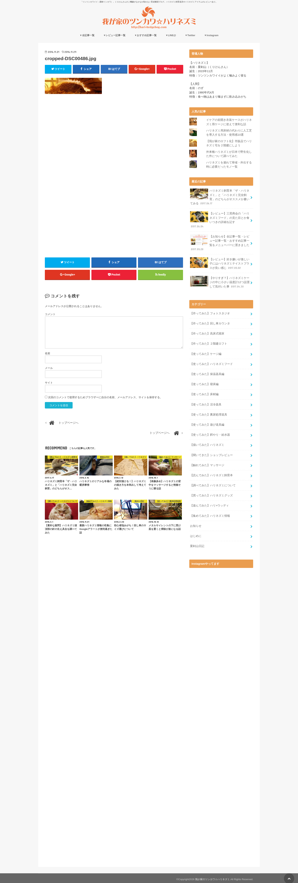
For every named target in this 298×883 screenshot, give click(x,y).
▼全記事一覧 (87, 35)
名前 (47, 353)
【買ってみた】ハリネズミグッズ (211, 493)
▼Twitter (190, 35)
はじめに (195, 533)
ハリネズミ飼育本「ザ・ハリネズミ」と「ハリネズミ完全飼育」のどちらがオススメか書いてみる (219, 196)
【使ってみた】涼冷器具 (205, 402)
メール (49, 368)
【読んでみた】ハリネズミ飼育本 (211, 473)
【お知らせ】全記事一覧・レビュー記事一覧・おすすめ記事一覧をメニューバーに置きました (219, 242)
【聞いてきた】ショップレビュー (211, 453)
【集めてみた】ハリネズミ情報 (210, 513)
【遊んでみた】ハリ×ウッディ (209, 503)
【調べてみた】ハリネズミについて (213, 483)
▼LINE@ (171, 35)
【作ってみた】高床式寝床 (207, 332)
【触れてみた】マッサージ (207, 463)
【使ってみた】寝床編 (204, 382)
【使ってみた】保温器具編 (207, 372)
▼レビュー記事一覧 (114, 35)
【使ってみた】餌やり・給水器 (210, 433)
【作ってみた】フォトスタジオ (210, 312)
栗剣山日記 (197, 543)
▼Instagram (211, 35)
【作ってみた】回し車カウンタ (210, 322)
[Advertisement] (114, 131)
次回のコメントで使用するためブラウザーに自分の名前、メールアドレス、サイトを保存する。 (105, 397)
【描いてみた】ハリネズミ (207, 443)
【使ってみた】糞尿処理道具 (208, 413)
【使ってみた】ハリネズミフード (211, 362)
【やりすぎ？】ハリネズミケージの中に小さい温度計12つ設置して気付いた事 (220, 281)
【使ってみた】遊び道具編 (207, 423)
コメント (50, 314)
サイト (49, 382)
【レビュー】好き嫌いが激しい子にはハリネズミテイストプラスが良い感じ (219, 262)
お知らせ (195, 523)
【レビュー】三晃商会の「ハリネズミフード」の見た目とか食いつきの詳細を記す (219, 219)
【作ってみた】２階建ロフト (208, 342)
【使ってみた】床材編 (204, 392)
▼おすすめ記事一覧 (145, 35)
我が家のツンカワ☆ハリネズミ (212, 877)
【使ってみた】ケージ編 (205, 352)
